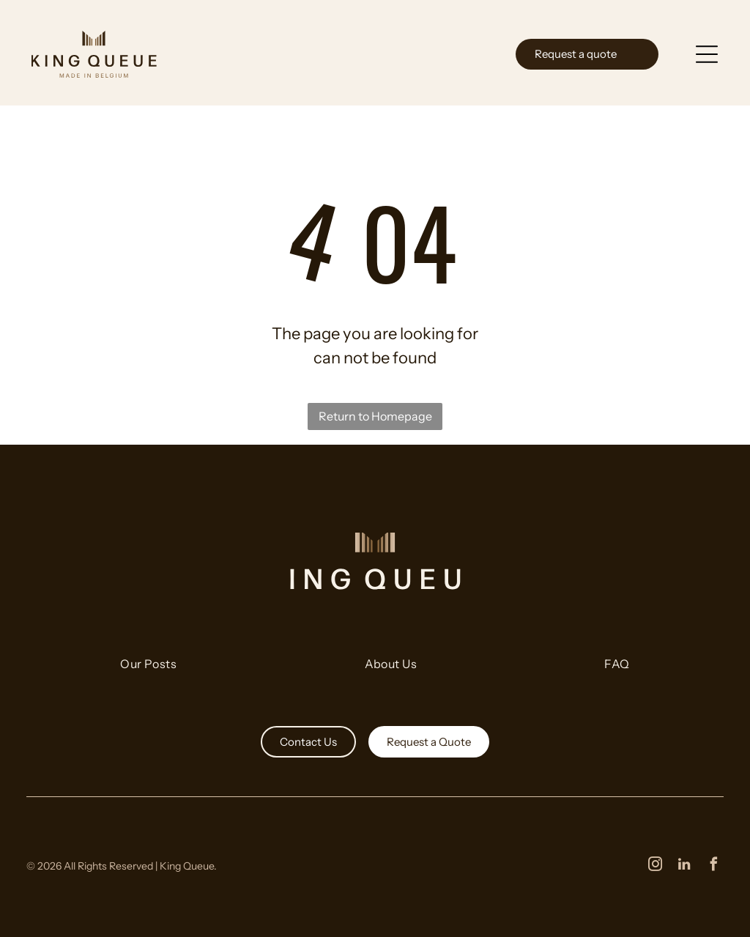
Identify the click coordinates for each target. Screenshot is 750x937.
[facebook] (713, 863)
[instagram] (655, 863)
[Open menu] (709, 51)
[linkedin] (684, 863)
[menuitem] (148, 668)
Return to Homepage (375, 414)
